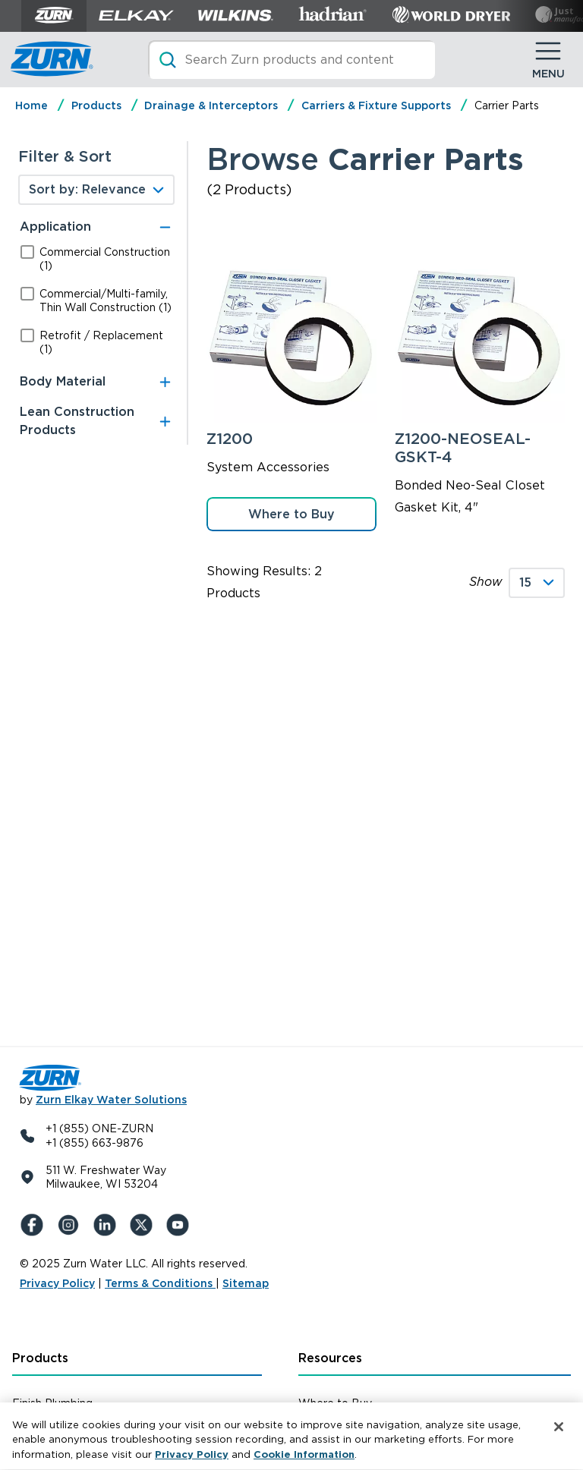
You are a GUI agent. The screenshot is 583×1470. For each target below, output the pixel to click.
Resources (330, 1358)
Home (31, 105)
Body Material (63, 381)
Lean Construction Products (77, 420)
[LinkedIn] (108, 1225)
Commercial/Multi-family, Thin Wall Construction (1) (105, 300)
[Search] (291, 59)
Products (96, 105)
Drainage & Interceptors (211, 105)
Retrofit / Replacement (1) (101, 342)
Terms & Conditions (160, 1283)
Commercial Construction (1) (104, 259)
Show (486, 581)
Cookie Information (304, 1460)
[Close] (558, 1433)
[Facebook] (35, 1225)
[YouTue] (180, 1225)
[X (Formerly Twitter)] (144, 1225)
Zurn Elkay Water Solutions (111, 1100)
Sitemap (245, 1283)
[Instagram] (71, 1225)
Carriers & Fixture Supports (376, 105)
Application (55, 226)
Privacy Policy (57, 1283)
